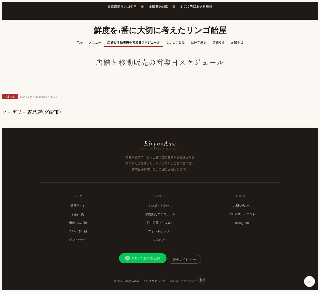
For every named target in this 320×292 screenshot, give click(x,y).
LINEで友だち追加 (142, 258)
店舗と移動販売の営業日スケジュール (133, 42)
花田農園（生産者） (160, 222)
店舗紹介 (218, 42)
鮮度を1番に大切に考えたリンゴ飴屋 (160, 30)
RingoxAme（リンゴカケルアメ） (146, 280)
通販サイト (78, 205)
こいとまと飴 (175, 42)
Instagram (242, 222)
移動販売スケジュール (160, 214)
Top (80, 42)
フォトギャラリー (160, 231)
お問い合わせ (242, 205)
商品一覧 (78, 214)
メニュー (95, 42)
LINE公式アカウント (242, 214)
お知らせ (237, 42)
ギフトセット (78, 239)
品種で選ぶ (198, 42)
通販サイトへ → (184, 259)
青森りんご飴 (78, 222)
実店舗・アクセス (160, 205)
